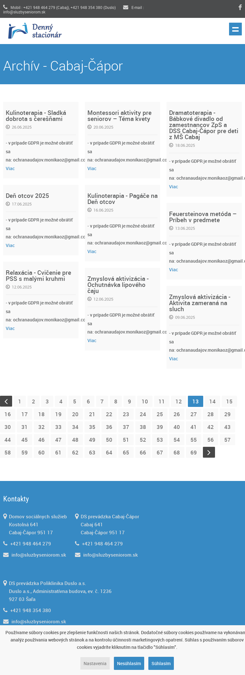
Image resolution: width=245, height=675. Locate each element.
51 (126, 439)
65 (126, 452)
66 (143, 452)
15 (229, 401)
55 (193, 439)
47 (58, 439)
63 (92, 452)
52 (143, 439)
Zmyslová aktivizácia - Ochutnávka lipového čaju (118, 284)
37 (126, 427)
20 (75, 414)
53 (160, 439)
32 (41, 427)
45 (24, 439)
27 (193, 414)
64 (109, 452)
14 (212, 401)
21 (92, 414)
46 (41, 439)
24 (143, 414)
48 (75, 439)
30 (7, 427)
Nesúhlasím (129, 663)
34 (75, 427)
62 (75, 452)
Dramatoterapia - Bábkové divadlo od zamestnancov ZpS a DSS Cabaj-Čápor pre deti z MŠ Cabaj (203, 125)
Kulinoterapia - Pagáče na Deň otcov (122, 198)
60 (41, 452)
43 (227, 427)
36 (109, 427)
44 (7, 439)
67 (160, 452)
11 (162, 401)
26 (177, 414)
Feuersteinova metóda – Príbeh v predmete (203, 217)
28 (210, 414)
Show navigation (235, 29)
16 (7, 414)
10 (145, 401)
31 (24, 427)
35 (92, 427)
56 (210, 439)
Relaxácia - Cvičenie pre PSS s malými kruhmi (38, 275)
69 (193, 452)
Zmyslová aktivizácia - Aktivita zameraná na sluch (199, 303)
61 (58, 452)
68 (177, 452)
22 (109, 414)
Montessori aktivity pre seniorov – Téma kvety (119, 116)
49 (92, 439)
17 (24, 414)
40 (177, 427)
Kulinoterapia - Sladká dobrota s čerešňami (36, 116)
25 (160, 414)
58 (7, 452)
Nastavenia (95, 663)
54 (177, 439)
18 (41, 414)
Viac (10, 168)
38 (143, 427)
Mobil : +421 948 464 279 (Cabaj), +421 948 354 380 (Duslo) (59, 7)
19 (58, 414)
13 (195, 401)
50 (109, 439)
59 (24, 452)
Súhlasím (161, 663)
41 (193, 427)
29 (227, 414)
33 (58, 427)
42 (210, 427)
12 (178, 401)
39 (160, 427)
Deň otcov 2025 (27, 195)
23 (126, 414)
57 (227, 439)
